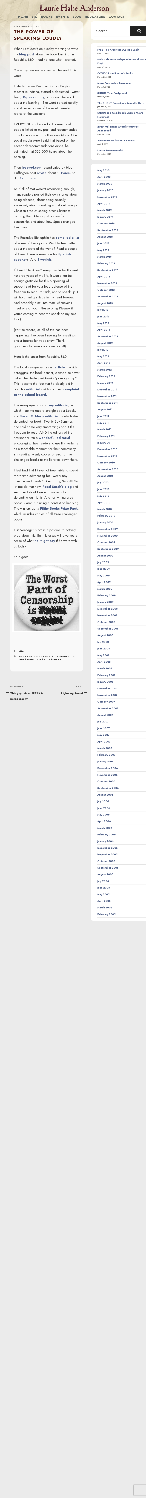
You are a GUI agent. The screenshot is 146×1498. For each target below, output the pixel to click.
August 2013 (105, 303)
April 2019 (103, 203)
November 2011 (107, 396)
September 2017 (107, 270)
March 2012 (104, 369)
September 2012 (107, 336)
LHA (21, 651)
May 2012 (103, 356)
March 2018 (104, 256)
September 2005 (108, 868)
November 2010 (107, 456)
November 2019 (107, 197)
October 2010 (106, 462)
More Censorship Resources (114, 83)
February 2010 (106, 515)
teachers (54, 659)
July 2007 (103, 721)
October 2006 (106, 781)
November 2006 (107, 775)
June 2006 (103, 808)
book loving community (37, 656)
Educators (95, 17)
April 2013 (103, 329)
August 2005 (105, 874)
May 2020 (103, 170)
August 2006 (105, 795)
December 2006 (107, 768)
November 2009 (107, 536)
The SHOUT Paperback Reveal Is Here (120, 103)
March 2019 (104, 210)
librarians (27, 659)
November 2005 (107, 854)
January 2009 (105, 602)
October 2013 (106, 290)
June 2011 (103, 416)
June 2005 (103, 887)
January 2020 (105, 190)
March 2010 (104, 509)
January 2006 (105, 841)
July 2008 (103, 642)
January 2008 (105, 682)
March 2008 (104, 668)
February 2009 (106, 595)
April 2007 (103, 741)
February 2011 (106, 436)
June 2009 (103, 569)
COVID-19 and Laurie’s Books (115, 73)
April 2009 (104, 582)
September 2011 (107, 403)
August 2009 (105, 555)
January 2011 (105, 442)
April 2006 (104, 821)
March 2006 (104, 828)
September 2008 (108, 628)
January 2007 (105, 761)
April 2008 (104, 662)
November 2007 (107, 695)
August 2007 (105, 715)
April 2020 (104, 177)
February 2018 (106, 263)
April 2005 (104, 901)
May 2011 (103, 423)
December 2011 (107, 389)
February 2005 (106, 914)
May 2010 (103, 496)
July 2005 (103, 881)
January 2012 (105, 383)
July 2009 (103, 562)
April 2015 (103, 276)
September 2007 (107, 708)
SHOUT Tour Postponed (112, 93)
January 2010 (105, 522)
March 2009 (104, 589)
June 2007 (103, 728)
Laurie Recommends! (110, 150)
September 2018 (107, 230)
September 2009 (108, 549)
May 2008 (103, 655)
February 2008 (106, 675)
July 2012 (102, 350)
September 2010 (107, 469)
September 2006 (108, 788)
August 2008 (105, 635)
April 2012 (103, 363)
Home (23, 17)
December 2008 (107, 609)
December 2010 (107, 449)
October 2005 (106, 861)
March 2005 (104, 907)
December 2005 (107, 848)
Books (47, 17)
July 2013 (102, 310)
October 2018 (106, 223)
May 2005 (103, 894)
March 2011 (104, 429)
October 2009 (106, 542)
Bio (35, 17)
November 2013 (107, 283)
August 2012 (105, 343)
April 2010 (103, 502)
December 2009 (107, 529)
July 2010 (102, 482)
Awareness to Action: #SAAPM (115, 140)
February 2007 (106, 755)
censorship (65, 656)
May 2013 (103, 323)
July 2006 (103, 801)
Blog (77, 17)
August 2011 (104, 409)
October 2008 (106, 622)
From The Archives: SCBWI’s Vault (118, 50)
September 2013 (107, 296)
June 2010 (103, 489)
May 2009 (103, 575)
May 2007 (103, 735)
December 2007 (107, 688)
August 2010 (105, 476)
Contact (117, 17)
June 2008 (103, 648)
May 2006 (103, 814)
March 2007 (104, 748)
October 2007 (106, 701)
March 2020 (104, 183)
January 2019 (105, 217)
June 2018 (103, 243)
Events (62, 17)
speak (41, 659)
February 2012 (106, 376)
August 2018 (105, 237)
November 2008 (107, 615)
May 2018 (103, 250)
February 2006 (106, 834)
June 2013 (103, 316)
